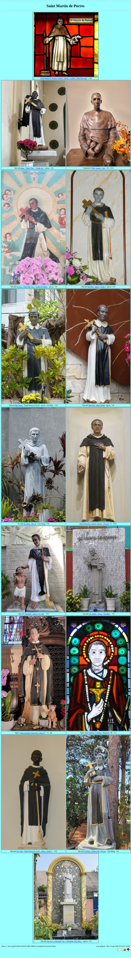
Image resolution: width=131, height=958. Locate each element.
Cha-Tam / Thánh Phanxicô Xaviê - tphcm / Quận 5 (34, 851)
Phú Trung (18, 405)
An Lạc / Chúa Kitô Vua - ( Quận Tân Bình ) (32, 287)
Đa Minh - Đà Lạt (30, 524)
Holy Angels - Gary (98, 168)
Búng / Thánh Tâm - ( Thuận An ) (32, 168)
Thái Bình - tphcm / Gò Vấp (34, 614)
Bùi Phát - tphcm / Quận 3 (96, 287)
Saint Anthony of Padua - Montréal (97, 733)
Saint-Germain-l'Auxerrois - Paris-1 (32, 733)
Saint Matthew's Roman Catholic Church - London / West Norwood (63, 78)
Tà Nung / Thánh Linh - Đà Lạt (95, 851)
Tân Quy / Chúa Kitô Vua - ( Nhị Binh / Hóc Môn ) (64, 941)
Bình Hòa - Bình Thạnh (96, 405)
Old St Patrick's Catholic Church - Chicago (94, 524)
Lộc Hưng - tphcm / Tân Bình (99, 614)
